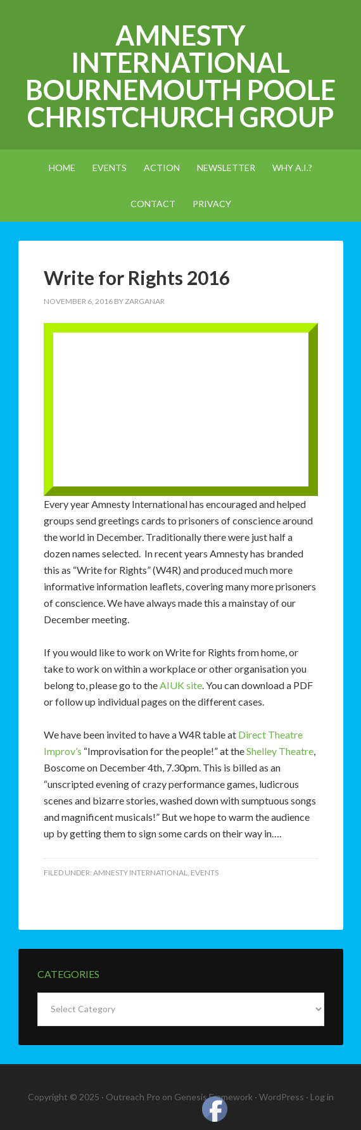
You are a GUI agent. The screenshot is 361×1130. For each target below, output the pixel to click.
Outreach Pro (133, 1096)
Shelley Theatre (280, 751)
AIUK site (181, 685)
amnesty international (140, 872)
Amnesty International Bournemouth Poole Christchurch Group (180, 76)
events (204, 872)
